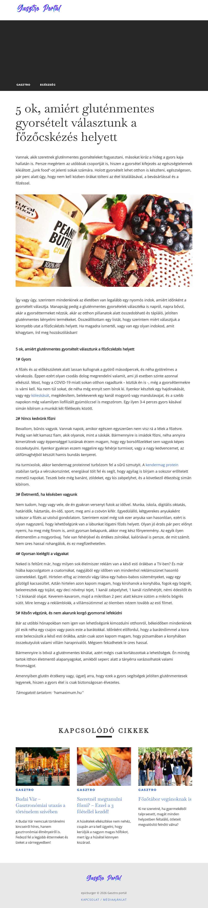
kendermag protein (162, 464)
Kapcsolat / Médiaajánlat (104, 900)
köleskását (40, 395)
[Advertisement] (104, 48)
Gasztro (25, 790)
